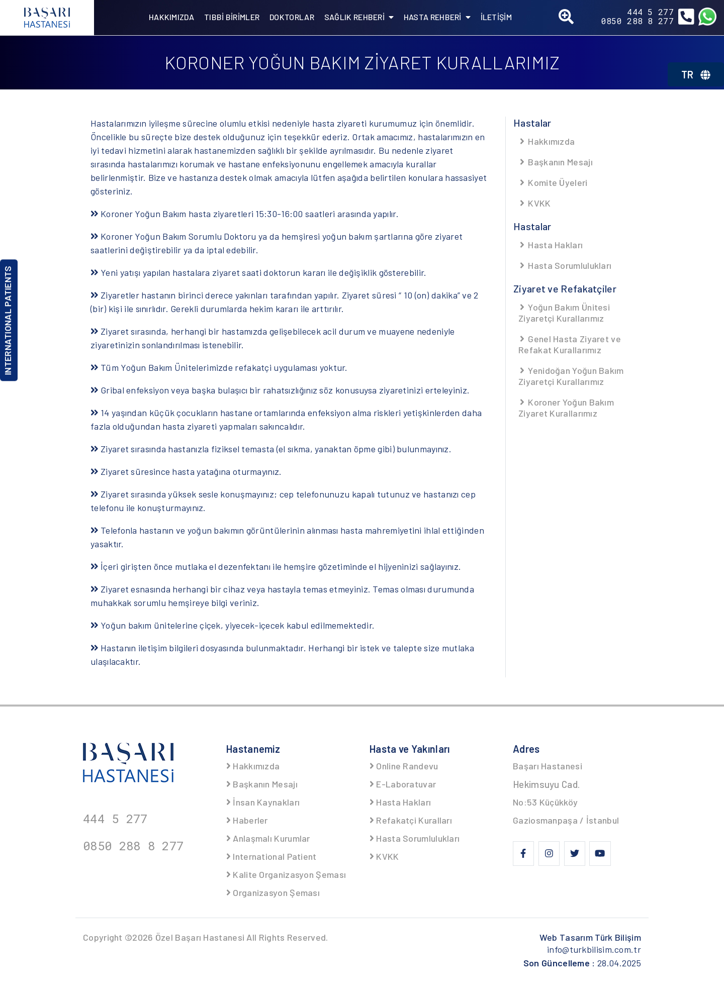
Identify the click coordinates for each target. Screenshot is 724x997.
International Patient (271, 856)
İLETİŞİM (496, 17)
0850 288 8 (637, 21)
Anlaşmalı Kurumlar (268, 838)
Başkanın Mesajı (555, 161)
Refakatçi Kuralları (411, 820)
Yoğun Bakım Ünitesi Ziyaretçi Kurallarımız (564, 313)
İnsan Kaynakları (263, 802)
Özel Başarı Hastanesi (199, 937)
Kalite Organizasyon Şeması (286, 874)
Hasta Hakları (550, 244)
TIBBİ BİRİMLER (231, 17)
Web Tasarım (590, 937)
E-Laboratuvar (403, 783)
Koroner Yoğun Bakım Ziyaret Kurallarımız (566, 407)
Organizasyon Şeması (273, 892)
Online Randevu (404, 765)
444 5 (650, 12)
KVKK (534, 203)
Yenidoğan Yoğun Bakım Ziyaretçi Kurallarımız (571, 376)
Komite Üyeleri (553, 182)
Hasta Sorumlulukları (564, 265)
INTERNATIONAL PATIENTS (7, 320)
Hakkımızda (546, 141)
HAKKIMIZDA (171, 17)
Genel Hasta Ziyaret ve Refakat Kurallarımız (569, 344)
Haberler (247, 820)
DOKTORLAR (291, 17)
